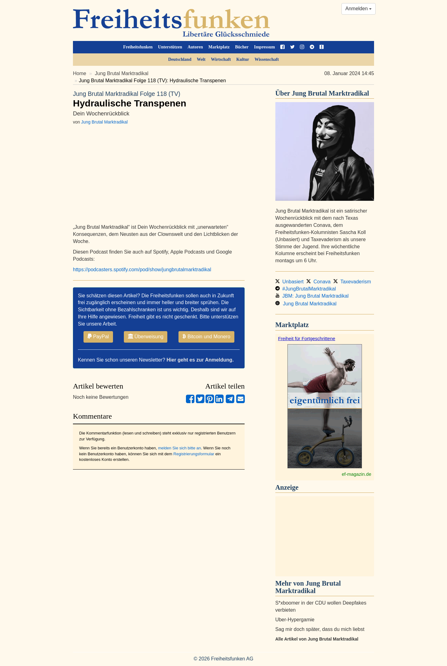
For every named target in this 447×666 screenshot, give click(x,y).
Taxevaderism (352, 281)
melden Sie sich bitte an (179, 448)
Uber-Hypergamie (294, 619)
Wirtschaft (221, 59)
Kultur (242, 59)
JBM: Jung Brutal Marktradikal (312, 296)
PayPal (98, 336)
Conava (318, 281)
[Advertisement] (325, 536)
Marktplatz (218, 47)
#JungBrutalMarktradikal (305, 288)
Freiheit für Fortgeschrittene (306, 338)
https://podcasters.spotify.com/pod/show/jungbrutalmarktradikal (142, 269)
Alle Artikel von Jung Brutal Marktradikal (317, 639)
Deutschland (180, 59)
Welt (201, 59)
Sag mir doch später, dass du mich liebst (319, 629)
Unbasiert (289, 281)
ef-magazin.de (356, 474)
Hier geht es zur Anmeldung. (200, 359)
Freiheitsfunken (138, 47)
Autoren (195, 47)
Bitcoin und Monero (206, 336)
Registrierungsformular (194, 454)
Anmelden (358, 8)
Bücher (242, 47)
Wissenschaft (267, 59)
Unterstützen (170, 47)
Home (79, 73)
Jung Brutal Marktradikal (122, 73)
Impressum (264, 47)
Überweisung (146, 336)
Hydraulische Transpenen (159, 99)
